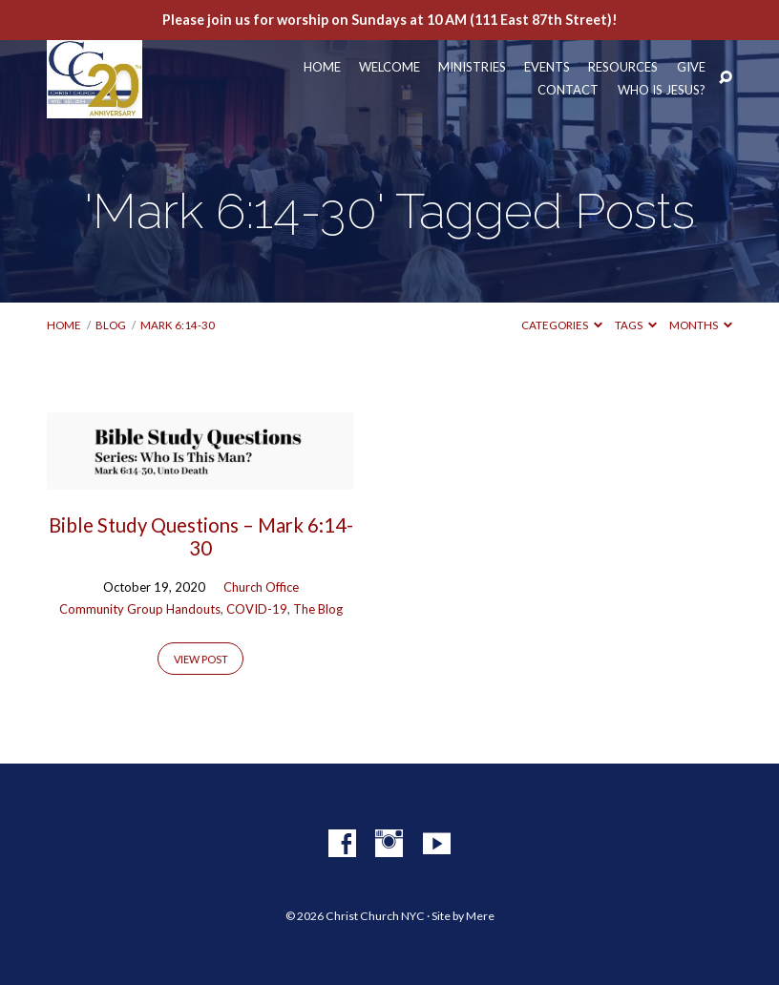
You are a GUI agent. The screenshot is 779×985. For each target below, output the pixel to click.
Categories (561, 325)
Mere (480, 916)
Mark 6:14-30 (177, 325)
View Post (201, 659)
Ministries (472, 67)
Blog (110, 325)
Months (700, 325)
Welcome (389, 67)
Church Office (261, 587)
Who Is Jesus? (661, 90)
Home (322, 67)
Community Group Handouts (140, 609)
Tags (636, 325)
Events (547, 67)
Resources (623, 67)
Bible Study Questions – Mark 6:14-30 (201, 536)
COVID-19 (256, 609)
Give (691, 67)
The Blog (318, 609)
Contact (568, 90)
